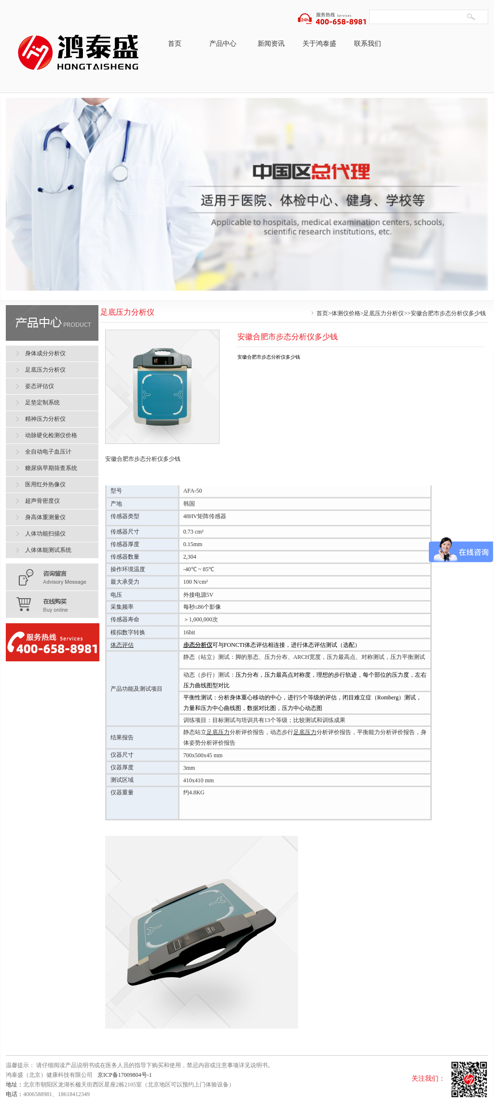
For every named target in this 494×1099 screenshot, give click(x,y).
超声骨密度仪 (42, 500)
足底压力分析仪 (383, 313)
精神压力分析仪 (45, 418)
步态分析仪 (197, 645)
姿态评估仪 (39, 386)
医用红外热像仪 (45, 484)
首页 (174, 43)
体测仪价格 (345, 313)
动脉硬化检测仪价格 (51, 435)
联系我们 (367, 43)
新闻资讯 (271, 43)
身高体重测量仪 (45, 517)
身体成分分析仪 (45, 353)
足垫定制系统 (42, 402)
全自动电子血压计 (48, 451)
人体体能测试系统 (48, 550)
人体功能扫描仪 (45, 533)
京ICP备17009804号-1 (124, 1075)
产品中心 (222, 43)
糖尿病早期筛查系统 (51, 468)
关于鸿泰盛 (319, 43)
